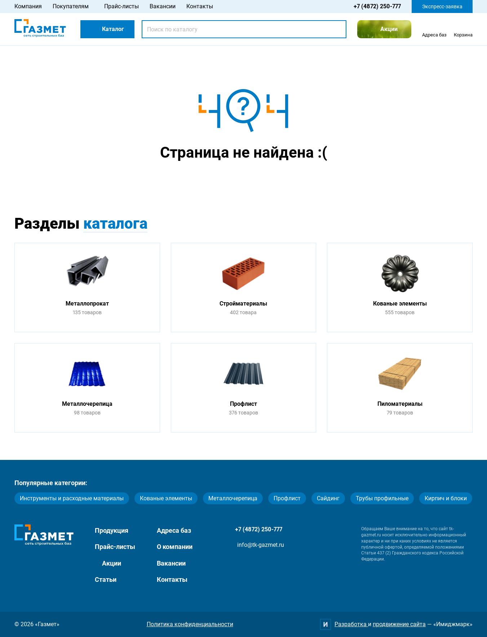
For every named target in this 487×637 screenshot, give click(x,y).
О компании (174, 546)
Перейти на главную (221, 180)
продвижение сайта (399, 624)
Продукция (111, 530)
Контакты (199, 6)
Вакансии (163, 6)
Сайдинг (328, 498)
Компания (28, 6)
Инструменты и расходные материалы (72, 498)
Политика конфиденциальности (190, 624)
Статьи (105, 579)
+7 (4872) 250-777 (377, 6)
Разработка (351, 624)
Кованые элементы (166, 498)
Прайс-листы (121, 6)
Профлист (287, 498)
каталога (115, 223)
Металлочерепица (232, 498)
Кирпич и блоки (446, 498)
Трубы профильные (382, 498)
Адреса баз (174, 530)
